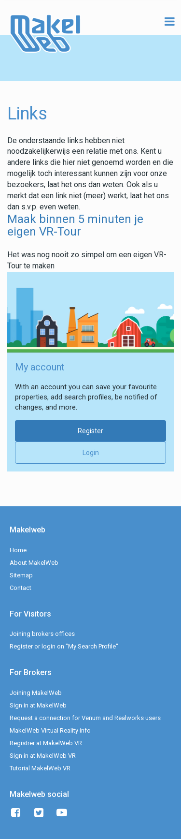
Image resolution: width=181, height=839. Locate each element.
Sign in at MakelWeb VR (43, 755)
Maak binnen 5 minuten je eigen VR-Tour (75, 225)
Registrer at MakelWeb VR (46, 743)
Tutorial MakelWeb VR (40, 768)
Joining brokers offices (42, 633)
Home (18, 550)
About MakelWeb (34, 562)
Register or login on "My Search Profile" (64, 646)
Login (91, 452)
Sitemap (21, 575)
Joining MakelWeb (36, 692)
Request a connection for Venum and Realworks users (85, 717)
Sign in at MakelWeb (38, 705)
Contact (20, 587)
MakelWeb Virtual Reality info (50, 730)
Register (90, 431)
